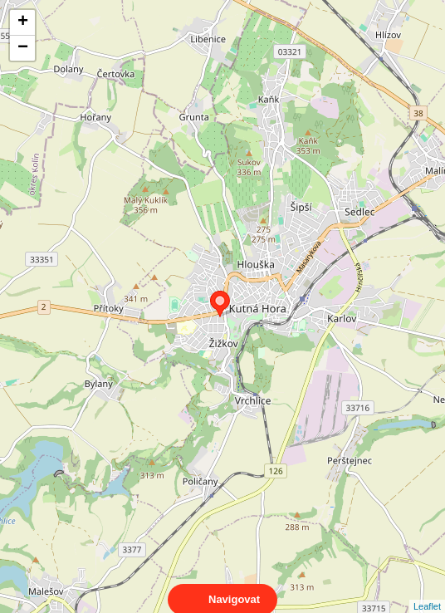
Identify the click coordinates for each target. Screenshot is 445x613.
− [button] (22, 48)
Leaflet (427, 591)
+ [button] (22, 22)
